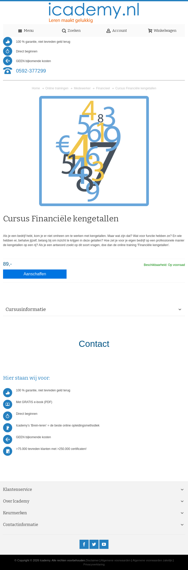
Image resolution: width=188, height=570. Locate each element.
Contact (94, 344)
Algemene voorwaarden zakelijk (152, 560)
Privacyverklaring (94, 564)
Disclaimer (92, 560)
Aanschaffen (35, 274)
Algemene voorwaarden (115, 560)
